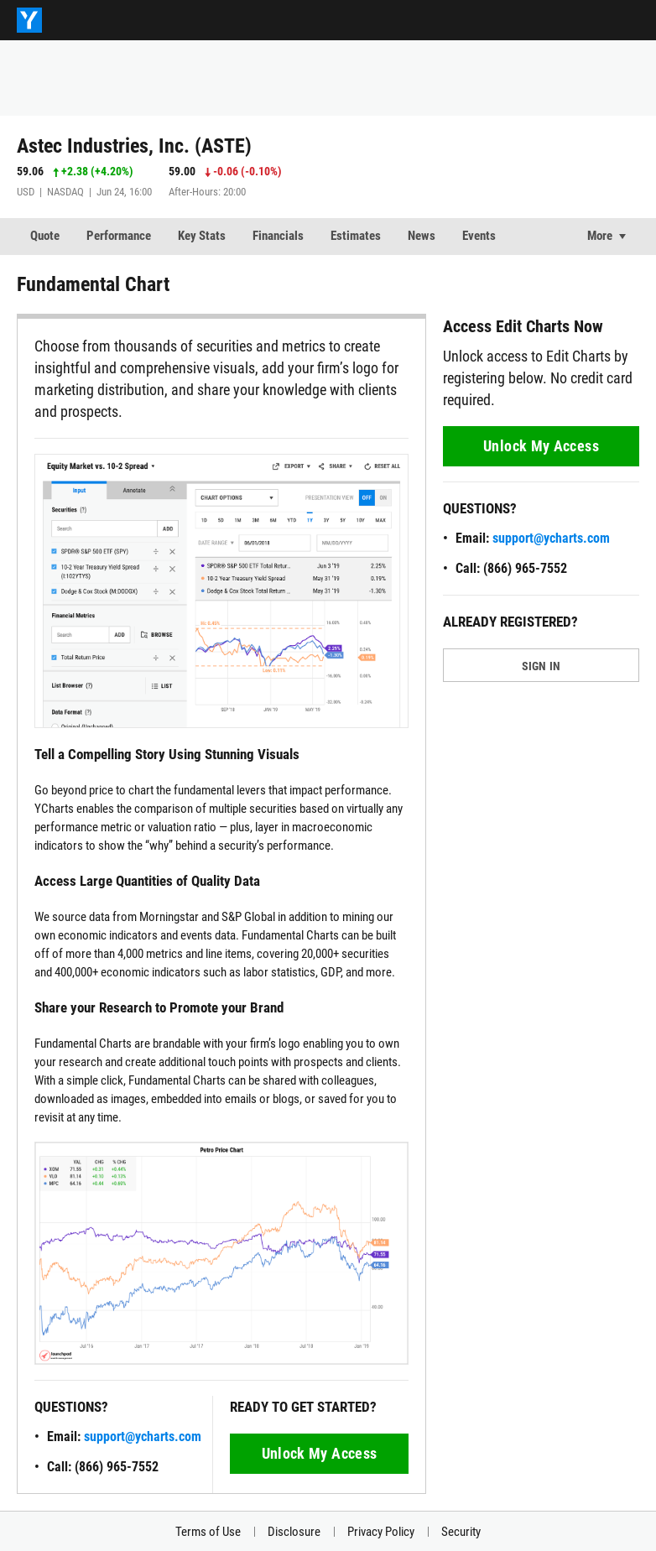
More (599, 235)
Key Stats (202, 235)
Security (461, 1531)
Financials (278, 235)
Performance (118, 235)
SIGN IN (541, 666)
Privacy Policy (380, 1531)
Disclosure (294, 1531)
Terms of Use (208, 1531)
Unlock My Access (319, 1453)
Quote (45, 235)
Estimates (356, 235)
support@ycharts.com (142, 1436)
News (421, 235)
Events (479, 235)
